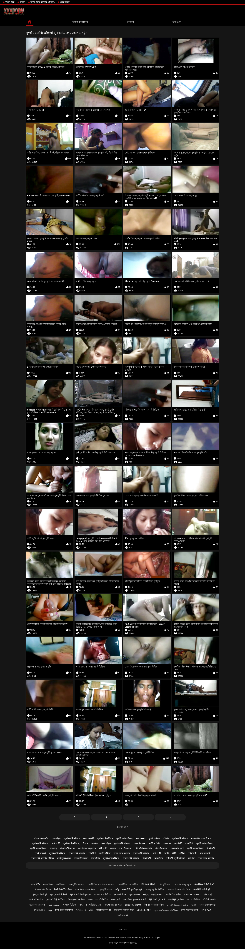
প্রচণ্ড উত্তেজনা (140, 843)
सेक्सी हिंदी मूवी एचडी (207, 905)
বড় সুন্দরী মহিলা (81, 858)
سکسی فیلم (54, 905)
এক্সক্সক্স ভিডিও (69, 905)
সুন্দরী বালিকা (154, 838)
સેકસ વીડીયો (122, 915)
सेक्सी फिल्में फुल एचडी (189, 910)
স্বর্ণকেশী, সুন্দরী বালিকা (175, 858)
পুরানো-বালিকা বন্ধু (80, 22)
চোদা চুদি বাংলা (165, 884)
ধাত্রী (174, 853)
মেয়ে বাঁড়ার (64, 2)
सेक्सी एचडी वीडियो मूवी (64, 910)
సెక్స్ (50, 910)
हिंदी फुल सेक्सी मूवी (39, 894)
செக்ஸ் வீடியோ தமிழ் (177, 905)
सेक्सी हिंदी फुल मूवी (103, 910)
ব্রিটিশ (166, 853)
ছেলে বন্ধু (53, 848)
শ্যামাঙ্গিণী (178, 843)
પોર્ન (80, 905)
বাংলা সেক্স (9, 2)
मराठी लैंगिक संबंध (36, 899)
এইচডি (166, 838)
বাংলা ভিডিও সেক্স (94, 905)
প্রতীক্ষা (182, 853)
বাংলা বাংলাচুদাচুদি (183, 884)
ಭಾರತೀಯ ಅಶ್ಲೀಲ (133, 905)
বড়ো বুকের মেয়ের (64, 858)
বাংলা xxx (206, 910)
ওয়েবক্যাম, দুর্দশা (177, 848)
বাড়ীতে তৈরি (154, 843)
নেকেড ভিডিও (193, 899)
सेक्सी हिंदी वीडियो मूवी (201, 889)
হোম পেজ (122, 929)
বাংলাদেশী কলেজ (67, 848)
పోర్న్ (117, 889)
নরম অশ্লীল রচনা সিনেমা (201, 838)
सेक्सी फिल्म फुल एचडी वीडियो (134, 899)
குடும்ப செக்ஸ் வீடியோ (166, 910)
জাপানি (191, 858)
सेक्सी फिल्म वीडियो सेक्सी (204, 884)
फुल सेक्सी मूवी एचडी (37, 905)
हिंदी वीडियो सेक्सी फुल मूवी (80, 894)
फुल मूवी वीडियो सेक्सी (58, 894)
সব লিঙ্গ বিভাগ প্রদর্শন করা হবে (122, 865)
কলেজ (113, 848)
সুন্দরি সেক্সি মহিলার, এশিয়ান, (42, 2)
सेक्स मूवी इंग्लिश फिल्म (76, 899)
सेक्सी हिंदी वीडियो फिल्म (63, 889)
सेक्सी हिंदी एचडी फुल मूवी (132, 889)
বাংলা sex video (192, 894)
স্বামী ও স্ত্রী (176, 22)
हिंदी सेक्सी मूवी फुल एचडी (124, 910)
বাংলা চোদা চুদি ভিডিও (98, 899)
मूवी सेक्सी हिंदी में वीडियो (55, 899)
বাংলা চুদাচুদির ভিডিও (154, 889)
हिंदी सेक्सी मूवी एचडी (157, 899)
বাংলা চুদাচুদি (122, 827)
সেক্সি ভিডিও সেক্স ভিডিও (54, 884)
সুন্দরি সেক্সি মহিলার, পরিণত (42, 858)
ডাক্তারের (167, 843)
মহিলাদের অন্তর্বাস (41, 838)
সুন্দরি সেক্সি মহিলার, (124, 838)
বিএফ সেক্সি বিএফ (43, 889)
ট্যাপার (85, 843)
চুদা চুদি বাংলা (106, 889)
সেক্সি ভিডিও (39, 910)
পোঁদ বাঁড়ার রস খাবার (143, 848)
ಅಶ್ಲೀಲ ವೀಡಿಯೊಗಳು (152, 894)
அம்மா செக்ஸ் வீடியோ (178, 889)
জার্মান (22, 2)
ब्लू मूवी (193, 905)
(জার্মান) (94, 843)
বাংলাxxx (35, 884)
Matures (141, 838)
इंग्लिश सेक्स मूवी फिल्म (113, 905)
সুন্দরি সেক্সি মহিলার (72, 838)
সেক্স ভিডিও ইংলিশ (173, 894)
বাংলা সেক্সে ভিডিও (102, 894)
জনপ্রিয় (130, 22)
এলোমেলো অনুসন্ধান (87, 848)
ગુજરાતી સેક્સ (120, 894)
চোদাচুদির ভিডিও (76, 884)
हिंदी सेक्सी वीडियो (148, 884)
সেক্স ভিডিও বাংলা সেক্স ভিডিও (100, 884)
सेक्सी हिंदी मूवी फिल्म (176, 899)
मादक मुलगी (115, 899)
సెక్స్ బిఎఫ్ (208, 894)
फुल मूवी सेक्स (135, 894)
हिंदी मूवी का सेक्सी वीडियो (154, 905)
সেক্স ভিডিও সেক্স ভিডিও (127, 884)
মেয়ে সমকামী (88, 838)
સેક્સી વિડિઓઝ (144, 910)
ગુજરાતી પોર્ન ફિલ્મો (84, 910)
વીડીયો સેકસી (209, 899)
